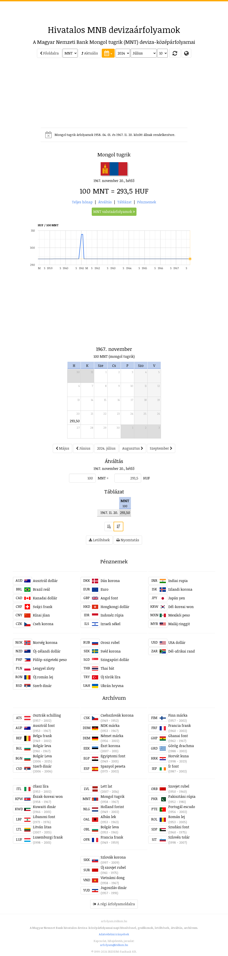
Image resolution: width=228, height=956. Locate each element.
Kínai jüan (41, 615)
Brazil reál (41, 589)
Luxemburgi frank (48, 837)
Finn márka (177, 715)
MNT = (103, 478)
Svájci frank (42, 606)
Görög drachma (181, 745)
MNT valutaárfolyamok (114, 211)
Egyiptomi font (113, 756)
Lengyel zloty (44, 668)
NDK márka (110, 725)
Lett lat (106, 786)
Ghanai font (178, 735)
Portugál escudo (181, 806)
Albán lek (108, 816)
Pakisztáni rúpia (181, 796)
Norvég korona (45, 642)
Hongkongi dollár (115, 606)
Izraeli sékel (110, 623)
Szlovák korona (113, 857)
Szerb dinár (42, 685)
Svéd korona (111, 651)
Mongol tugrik (112, 796)
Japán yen (176, 598)
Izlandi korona (180, 589)
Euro (104, 589)
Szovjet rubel (178, 786)
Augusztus (132, 448)
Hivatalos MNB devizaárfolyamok (114, 29)
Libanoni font (44, 816)
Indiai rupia (178, 580)
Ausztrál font (44, 725)
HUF (146, 478)
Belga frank (42, 735)
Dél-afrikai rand (181, 651)
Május (62, 448)
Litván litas (42, 827)
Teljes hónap (82, 202)
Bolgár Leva (42, 756)
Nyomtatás (127, 540)
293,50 (75, 420)
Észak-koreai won (48, 796)
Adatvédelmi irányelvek (114, 934)
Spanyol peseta (113, 766)
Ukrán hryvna (112, 685)
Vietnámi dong (113, 877)
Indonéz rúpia (112, 615)
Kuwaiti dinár (44, 806)
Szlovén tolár (179, 837)
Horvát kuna (178, 756)
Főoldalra (49, 53)
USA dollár (176, 642)
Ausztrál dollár (45, 580)
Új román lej (43, 677)
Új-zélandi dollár (47, 651)
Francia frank (179, 725)
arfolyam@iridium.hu (114, 945)
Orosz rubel (110, 642)
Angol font (109, 598)
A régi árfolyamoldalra (114, 903)
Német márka (112, 735)
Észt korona (110, 745)
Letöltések (99, 540)
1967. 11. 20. (109, 512)
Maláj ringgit (179, 623)
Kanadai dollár (45, 598)
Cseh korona (43, 623)
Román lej (176, 816)
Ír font (173, 766)
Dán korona (110, 580)
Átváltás (105, 202)
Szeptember (161, 448)
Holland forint (112, 806)
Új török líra (110, 677)
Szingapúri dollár (115, 659)
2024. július (106, 448)
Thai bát (107, 668)
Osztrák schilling (47, 715)
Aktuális (89, 53)
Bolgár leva (42, 745)
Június (83, 448)
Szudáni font (178, 827)
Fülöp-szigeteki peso (50, 659)
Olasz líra (41, 786)
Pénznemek (146, 202)
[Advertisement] (114, 11)
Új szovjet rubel (113, 867)
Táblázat (124, 202)
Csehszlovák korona (117, 715)
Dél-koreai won (181, 606)
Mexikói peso (179, 615)
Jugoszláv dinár (114, 887)
